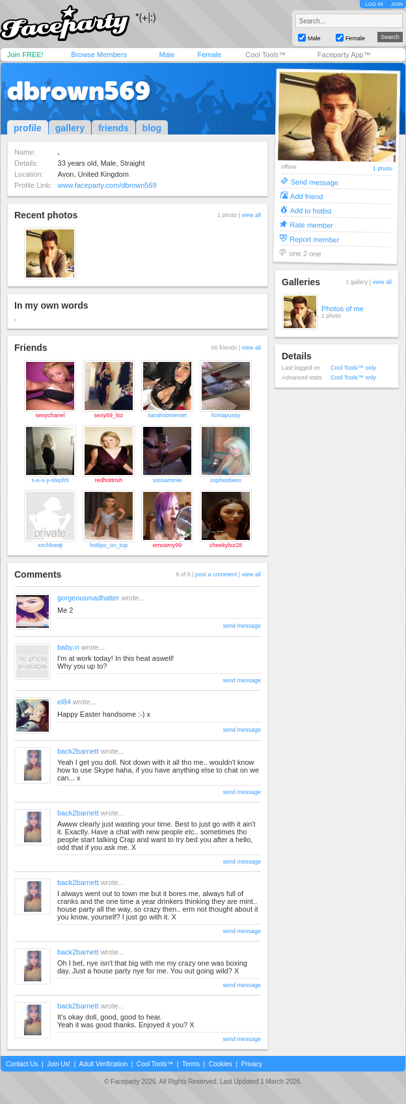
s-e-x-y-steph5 (50, 480)
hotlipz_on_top (109, 545)
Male (166, 54)
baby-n (68, 647)
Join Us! (58, 1064)
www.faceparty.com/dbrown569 (107, 185)
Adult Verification (103, 1064)
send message (242, 626)
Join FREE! (25, 54)
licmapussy (226, 415)
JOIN (397, 4)
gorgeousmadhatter (88, 598)
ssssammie (167, 480)
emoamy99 (167, 545)
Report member (315, 239)
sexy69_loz (108, 415)
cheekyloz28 (226, 545)
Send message (314, 181)
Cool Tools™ (265, 54)
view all (251, 215)
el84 (64, 702)
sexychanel (49, 415)
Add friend (306, 196)
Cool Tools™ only (353, 368)
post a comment (216, 574)
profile (28, 128)
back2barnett (78, 751)
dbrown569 (78, 91)
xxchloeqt (50, 545)
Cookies (220, 1064)
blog (152, 128)
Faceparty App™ (344, 54)
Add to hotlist (311, 210)
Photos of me (342, 309)
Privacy (252, 1064)
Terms (191, 1064)
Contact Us (22, 1064)
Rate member (311, 224)
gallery (70, 128)
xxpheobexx (225, 480)
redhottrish (109, 480)
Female (209, 54)
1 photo (382, 168)
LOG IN (374, 4)
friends (113, 128)
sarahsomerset (167, 415)
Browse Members (99, 54)
